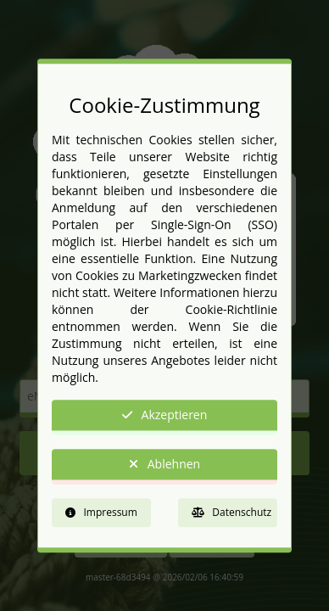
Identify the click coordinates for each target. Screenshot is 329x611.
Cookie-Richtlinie (231, 310)
